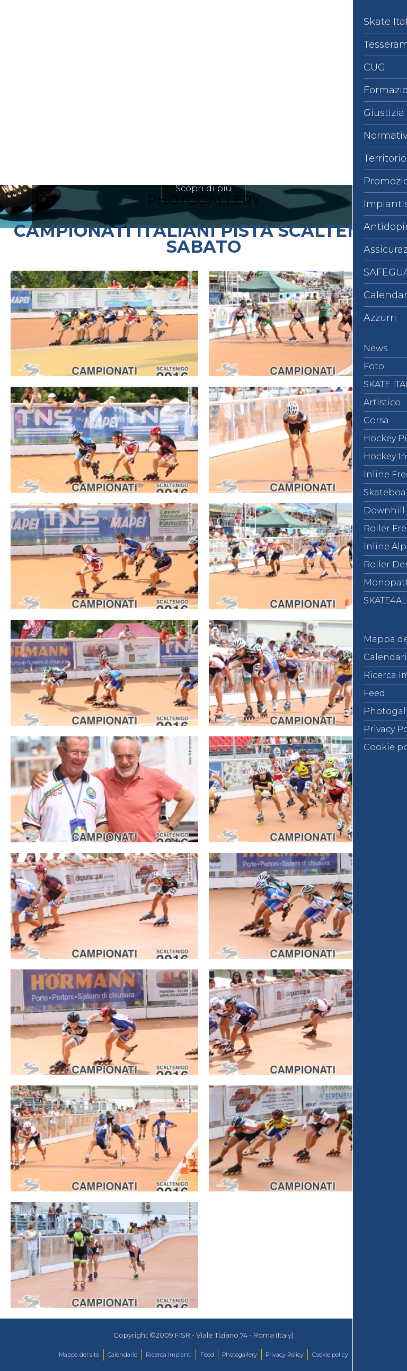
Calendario (122, 1354)
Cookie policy (330, 1354)
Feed (207, 1354)
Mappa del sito (79, 1354)
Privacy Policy (285, 1354)
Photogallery (239, 1354)
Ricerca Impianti (169, 1354)
